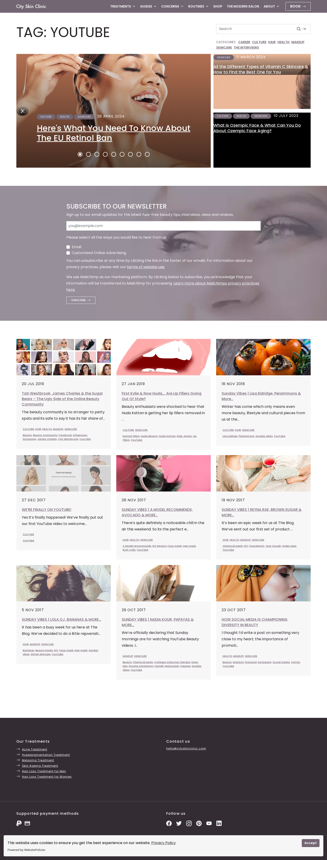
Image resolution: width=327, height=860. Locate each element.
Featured (251, 662)
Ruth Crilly (129, 550)
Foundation (256, 546)
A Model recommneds (137, 546)
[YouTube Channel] (209, 823)
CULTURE (259, 42)
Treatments (123, 6)
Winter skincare (41, 654)
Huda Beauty (149, 436)
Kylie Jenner (184, 436)
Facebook (65, 435)
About (272, 6)
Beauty (27, 435)
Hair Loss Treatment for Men (44, 771)
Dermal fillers (131, 436)
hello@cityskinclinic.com (186, 748)
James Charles (47, 439)
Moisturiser (172, 666)
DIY (246, 546)
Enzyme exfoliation (141, 666)
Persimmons (246, 436)
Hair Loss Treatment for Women (47, 777)
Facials (159, 666)
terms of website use (145, 267)
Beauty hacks (44, 650)
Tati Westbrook (68, 439)
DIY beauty (159, 546)
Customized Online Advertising (99, 252)
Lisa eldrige (230, 436)
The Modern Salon (243, 6)
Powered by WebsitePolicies (26, 850)
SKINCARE (224, 47)
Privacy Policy (163, 842)
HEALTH (283, 42)
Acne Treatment (34, 749)
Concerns (172, 6)
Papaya (185, 666)
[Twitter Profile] (179, 823)
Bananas (28, 650)
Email (76, 247)
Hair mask (189, 546)
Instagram (29, 439)
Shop (217, 6)
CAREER (244, 42)
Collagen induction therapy (172, 662)
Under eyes (289, 546)
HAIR (272, 42)
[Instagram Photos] (189, 823)
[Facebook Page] (169, 823)
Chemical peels (233, 546)
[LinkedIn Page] (219, 823)
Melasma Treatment (38, 760)
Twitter (295, 662)
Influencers (80, 435)
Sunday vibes (264, 436)
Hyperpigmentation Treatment (46, 755)
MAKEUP (298, 42)
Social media (281, 662)
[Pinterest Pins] (199, 823)
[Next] (21, 111)
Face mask (175, 546)
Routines (198, 6)
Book (295, 6)
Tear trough (273, 546)
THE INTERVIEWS (246, 47)
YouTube (85, 439)
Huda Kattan (167, 436)
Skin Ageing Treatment (40, 766)
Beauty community (45, 435)
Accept (310, 843)
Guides (148, 6)
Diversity (238, 662)
